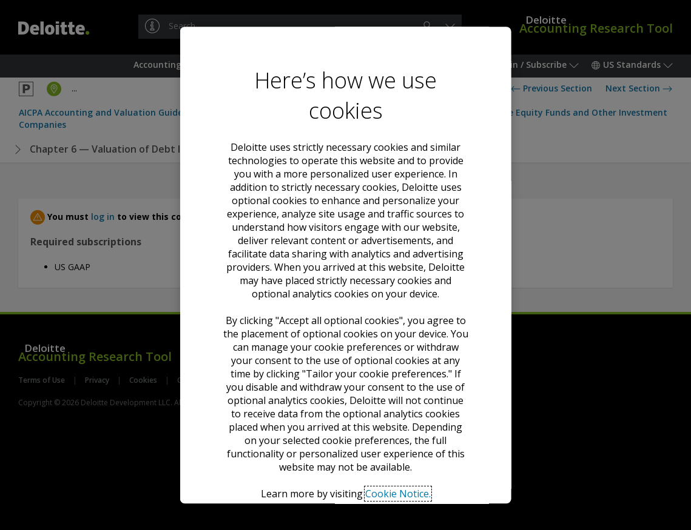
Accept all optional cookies (346, 378)
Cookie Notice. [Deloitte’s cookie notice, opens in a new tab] (398, 320)
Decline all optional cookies (345, 409)
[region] (345, 265)
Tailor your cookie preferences (345, 445)
